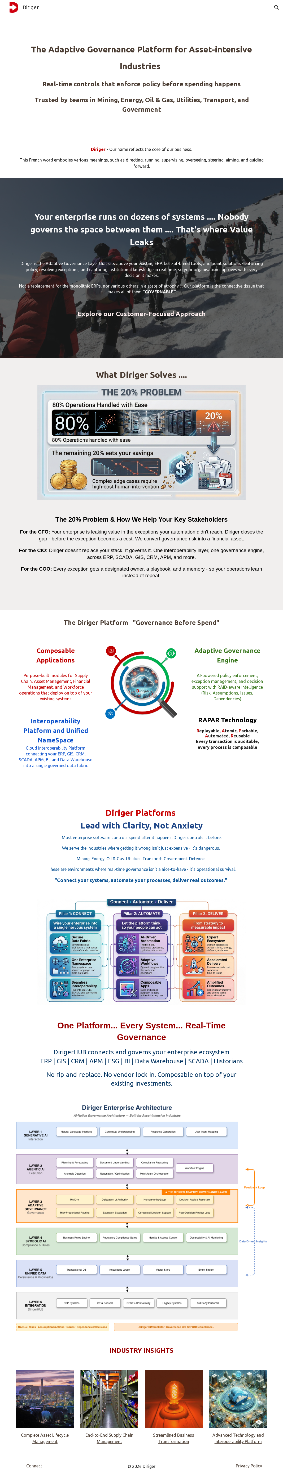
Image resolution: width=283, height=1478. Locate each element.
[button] (276, 7)
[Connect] (34, 1465)
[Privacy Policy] (248, 1465)
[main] (141, 69)
